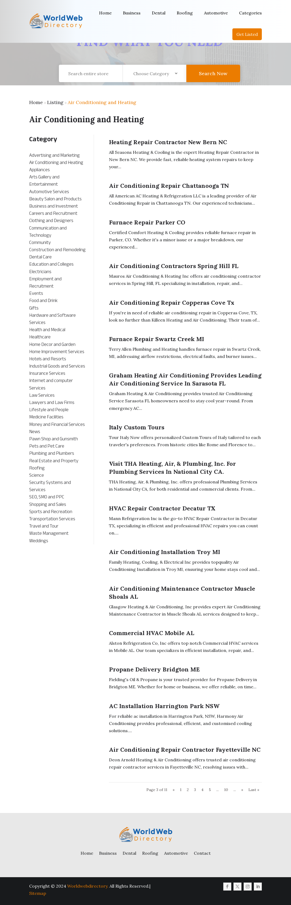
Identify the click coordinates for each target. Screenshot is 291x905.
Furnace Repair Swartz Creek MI (156, 339)
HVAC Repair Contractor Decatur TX (162, 508)
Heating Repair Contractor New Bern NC (168, 142)
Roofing (185, 13)
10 (226, 789)
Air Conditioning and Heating (102, 102)
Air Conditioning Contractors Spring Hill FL (173, 266)
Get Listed (247, 34)
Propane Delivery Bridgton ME (154, 669)
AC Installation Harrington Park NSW (164, 706)
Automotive (216, 13)
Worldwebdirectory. (87, 886)
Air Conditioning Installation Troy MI (164, 552)
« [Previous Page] (174, 789)
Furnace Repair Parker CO (147, 222)
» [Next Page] (242, 789)
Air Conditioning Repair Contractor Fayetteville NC (184, 749)
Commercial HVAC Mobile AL (151, 633)
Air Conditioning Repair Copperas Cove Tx (171, 302)
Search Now (213, 78)
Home (105, 13)
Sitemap (37, 893)
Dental (158, 13)
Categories (250, 13)
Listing (55, 102)
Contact (202, 853)
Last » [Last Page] (253, 789)
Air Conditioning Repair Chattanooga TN (169, 185)
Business (132, 13)
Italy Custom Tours (136, 427)
